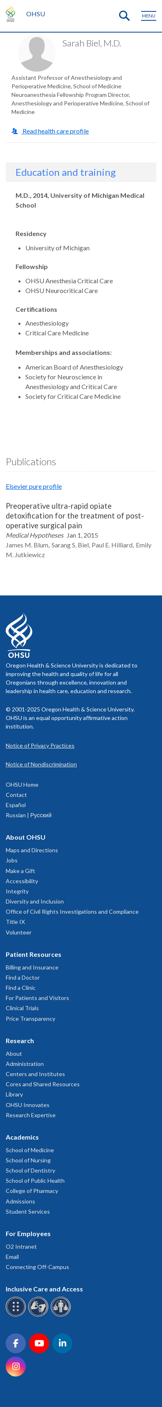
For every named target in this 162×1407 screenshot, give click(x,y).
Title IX (15, 921)
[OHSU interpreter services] (62, 1315)
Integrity (17, 891)
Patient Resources (33, 954)
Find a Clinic (21, 987)
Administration (25, 1063)
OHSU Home (22, 784)
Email (12, 1256)
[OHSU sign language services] (39, 1315)
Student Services (28, 1211)
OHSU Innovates (28, 1104)
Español (16, 804)
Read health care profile (55, 131)
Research (20, 1040)
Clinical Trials (22, 1007)
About (14, 1053)
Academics (22, 1137)
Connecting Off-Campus (37, 1266)
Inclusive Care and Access (44, 1289)
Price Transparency (30, 1018)
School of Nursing (28, 1160)
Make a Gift (20, 870)
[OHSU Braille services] (17, 1315)
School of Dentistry (30, 1170)
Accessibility (22, 880)
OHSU (35, 14)
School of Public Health (35, 1180)
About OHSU (25, 837)
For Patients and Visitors (37, 997)
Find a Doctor (23, 977)
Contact (16, 794)
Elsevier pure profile (34, 486)
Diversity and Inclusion (35, 901)
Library (14, 1094)
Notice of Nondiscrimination (41, 764)
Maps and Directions (32, 850)
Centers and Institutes (35, 1073)
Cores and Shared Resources (43, 1084)
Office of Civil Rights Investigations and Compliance (72, 911)
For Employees (28, 1233)
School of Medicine (30, 1150)
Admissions (20, 1201)
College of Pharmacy (32, 1190)
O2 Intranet (21, 1246)
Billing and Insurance (32, 967)
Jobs (12, 860)
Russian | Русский (29, 815)
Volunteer (19, 932)
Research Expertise (31, 1115)
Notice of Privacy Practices (40, 745)
